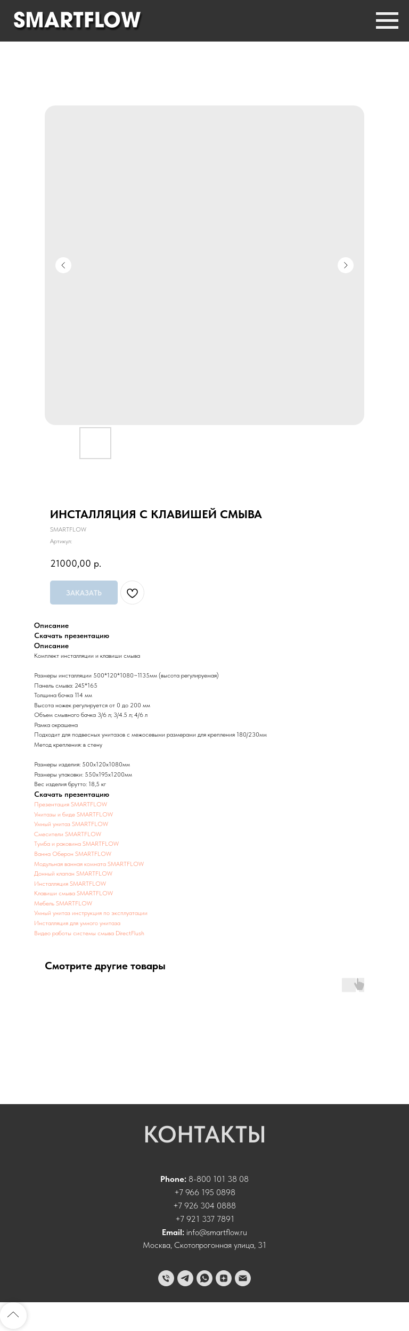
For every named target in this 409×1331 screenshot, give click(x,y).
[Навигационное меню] (387, 20)
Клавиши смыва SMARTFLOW (73, 893)
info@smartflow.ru (216, 1232)
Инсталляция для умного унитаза (77, 923)
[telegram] (185, 1278)
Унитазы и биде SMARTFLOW (73, 814)
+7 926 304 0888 (204, 1206)
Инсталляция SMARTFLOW (70, 883)
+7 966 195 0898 (204, 1192)
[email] (243, 1278)
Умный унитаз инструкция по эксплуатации (91, 913)
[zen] (224, 1278)
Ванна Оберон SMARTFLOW (72, 854)
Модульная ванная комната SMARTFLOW (89, 864)
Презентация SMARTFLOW (70, 804)
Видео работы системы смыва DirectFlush (89, 933)
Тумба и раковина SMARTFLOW (76, 843)
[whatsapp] (204, 1278)
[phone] (166, 1278)
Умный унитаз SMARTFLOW (71, 824)
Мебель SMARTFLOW (63, 903)
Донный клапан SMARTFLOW (73, 873)
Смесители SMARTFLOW (67, 834)
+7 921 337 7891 (204, 1219)
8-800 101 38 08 (219, 1179)
